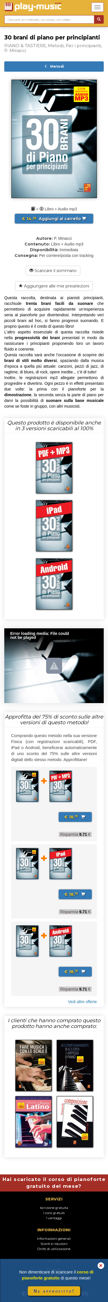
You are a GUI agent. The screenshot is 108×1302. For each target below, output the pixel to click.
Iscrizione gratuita (54, 1208)
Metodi (54, 66)
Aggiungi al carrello (54, 218)
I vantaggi (54, 1218)
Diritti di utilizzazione (53, 1249)
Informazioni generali (54, 1239)
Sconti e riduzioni (54, 1244)
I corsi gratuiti (54, 1213)
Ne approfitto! (54, 1291)
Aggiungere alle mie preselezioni (54, 286)
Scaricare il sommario (53, 270)
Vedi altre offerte (82, 1001)
